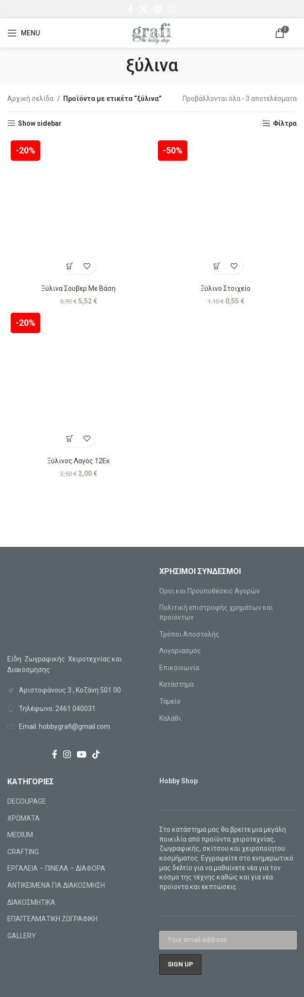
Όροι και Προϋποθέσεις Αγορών (209, 591)
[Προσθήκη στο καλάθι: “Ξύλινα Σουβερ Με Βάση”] (70, 265)
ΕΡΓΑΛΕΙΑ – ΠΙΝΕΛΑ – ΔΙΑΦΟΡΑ (56, 868)
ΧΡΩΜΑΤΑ (23, 818)
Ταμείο (170, 701)
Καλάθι (170, 718)
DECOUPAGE (26, 801)
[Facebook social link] (130, 9)
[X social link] (143, 9)
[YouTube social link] (81, 754)
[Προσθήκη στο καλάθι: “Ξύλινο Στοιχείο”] (217, 265)
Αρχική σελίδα (31, 98)
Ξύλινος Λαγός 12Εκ (78, 461)
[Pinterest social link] (158, 9)
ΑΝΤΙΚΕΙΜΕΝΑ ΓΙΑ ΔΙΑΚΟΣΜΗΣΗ (56, 885)
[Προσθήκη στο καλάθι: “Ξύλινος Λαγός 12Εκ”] (70, 438)
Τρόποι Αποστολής (189, 634)
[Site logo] (152, 32)
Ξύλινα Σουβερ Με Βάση (78, 288)
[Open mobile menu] (23, 33)
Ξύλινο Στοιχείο (226, 288)
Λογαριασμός (180, 651)
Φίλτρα (285, 123)
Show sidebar (40, 123)
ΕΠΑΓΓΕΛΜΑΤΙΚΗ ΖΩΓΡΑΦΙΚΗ (52, 919)
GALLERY (21, 936)
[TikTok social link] (96, 754)
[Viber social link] (172, 9)
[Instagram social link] (67, 754)
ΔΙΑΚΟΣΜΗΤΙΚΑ (31, 902)
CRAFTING (23, 852)
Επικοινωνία (179, 668)
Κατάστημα (176, 684)
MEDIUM (20, 835)
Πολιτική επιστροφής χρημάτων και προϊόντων (216, 612)
